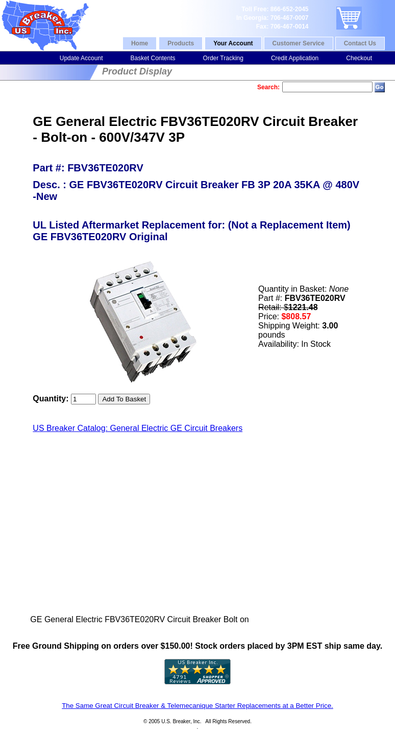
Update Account (81, 58)
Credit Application (294, 58)
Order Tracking (223, 58)
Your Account (233, 43)
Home (139, 43)
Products (180, 43)
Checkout (359, 58)
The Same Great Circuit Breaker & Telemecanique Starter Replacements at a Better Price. (197, 705)
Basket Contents (152, 58)
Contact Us (360, 43)
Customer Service (299, 43)
